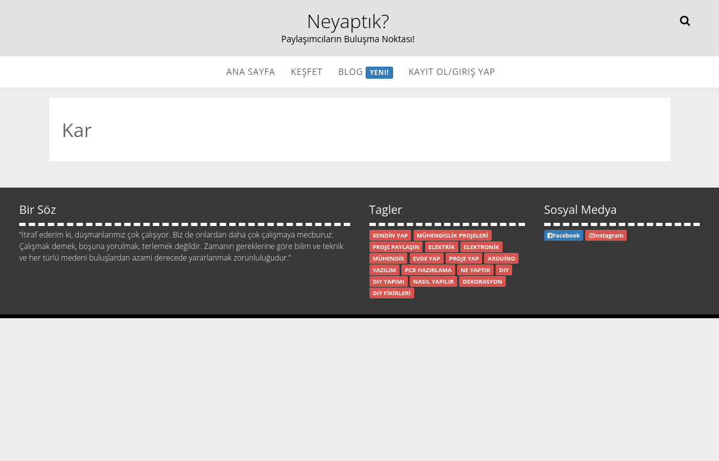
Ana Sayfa (250, 71)
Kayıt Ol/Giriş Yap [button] (451, 71)
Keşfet (306, 71)
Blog (365, 72)
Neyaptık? (348, 21)
